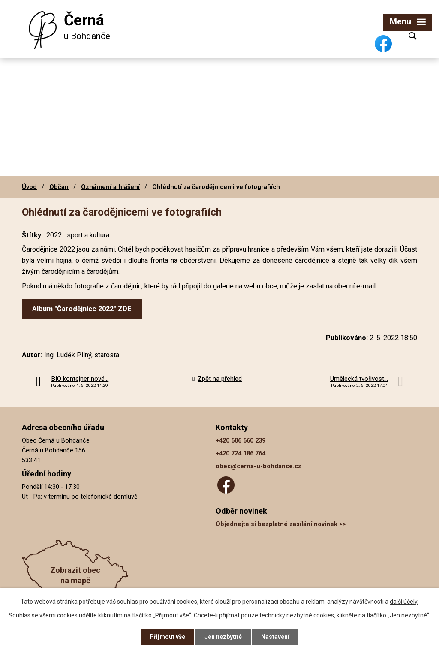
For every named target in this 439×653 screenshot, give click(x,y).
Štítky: (32, 235)
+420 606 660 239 (240, 440)
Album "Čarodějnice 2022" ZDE (81, 309)
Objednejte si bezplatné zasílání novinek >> (281, 524)
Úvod (29, 187)
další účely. (404, 601)
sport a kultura (88, 235)
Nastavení (275, 636)
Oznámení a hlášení (110, 187)
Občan (59, 187)
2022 (54, 235)
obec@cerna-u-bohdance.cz (258, 466)
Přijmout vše (167, 636)
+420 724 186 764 (240, 453)
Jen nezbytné (223, 636)
